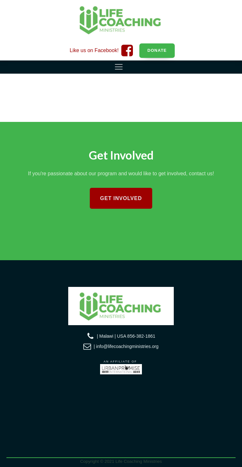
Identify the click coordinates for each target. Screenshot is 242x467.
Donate (157, 50)
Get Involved (121, 198)
